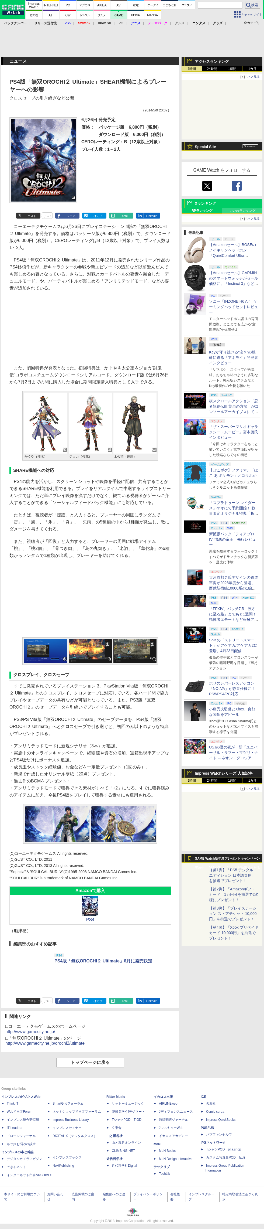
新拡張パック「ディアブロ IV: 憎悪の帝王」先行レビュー (232, 539)
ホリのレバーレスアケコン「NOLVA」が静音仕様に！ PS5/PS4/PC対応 (232, 688)
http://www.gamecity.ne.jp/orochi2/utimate (45, 1043)
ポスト (31, 215)
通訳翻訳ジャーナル (173, 1120)
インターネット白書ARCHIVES (29, 1175)
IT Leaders (14, 1128)
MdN (157, 1144)
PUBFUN (207, 1128)
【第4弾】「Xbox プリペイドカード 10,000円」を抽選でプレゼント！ (234, 932)
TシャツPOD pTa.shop (223, 1149)
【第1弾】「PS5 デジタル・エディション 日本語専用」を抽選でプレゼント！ (233, 875)
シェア (71, 215)
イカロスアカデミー (173, 1136)
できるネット (16, 1167)
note (125, 215)
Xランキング (205, 203)
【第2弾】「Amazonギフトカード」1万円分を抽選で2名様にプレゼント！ (234, 894)
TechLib (164, 1174)
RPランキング (202, 211)
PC (121, 23)
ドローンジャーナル (21, 1136)
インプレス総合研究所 (23, 1120)
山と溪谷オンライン (126, 1143)
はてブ (97, 215)
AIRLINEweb (168, 1103)
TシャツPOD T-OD (126, 1120)
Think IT (12, 1103)
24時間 (212, 69)
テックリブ (162, 1167)
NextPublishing (63, 1165)
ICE (203, 1097)
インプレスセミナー (67, 1128)
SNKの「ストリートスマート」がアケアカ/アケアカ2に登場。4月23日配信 (233, 645)
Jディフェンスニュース (176, 1112)
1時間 (192, 69)
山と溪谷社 (114, 1136)
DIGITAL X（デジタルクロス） (75, 1136)
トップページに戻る (90, 1062)
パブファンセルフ (219, 1134)
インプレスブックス (67, 1157)
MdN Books (167, 1151)
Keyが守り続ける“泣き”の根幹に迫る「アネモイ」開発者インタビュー (233, 357)
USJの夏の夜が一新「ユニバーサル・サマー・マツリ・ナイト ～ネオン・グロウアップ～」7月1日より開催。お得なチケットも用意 (234, 758)
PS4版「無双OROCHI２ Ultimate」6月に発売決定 (103, 961)
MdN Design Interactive (176, 1159)
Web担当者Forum (19, 1112)
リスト (47, 215)
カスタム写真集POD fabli (225, 1157)
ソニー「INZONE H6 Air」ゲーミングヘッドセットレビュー (233, 306)
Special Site (205, 147)
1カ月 (252, 69)
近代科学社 (114, 1159)
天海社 (211, 1103)
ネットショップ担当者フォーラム (77, 1112)
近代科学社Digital (124, 1165)
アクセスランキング (212, 61)
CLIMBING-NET (123, 1151)
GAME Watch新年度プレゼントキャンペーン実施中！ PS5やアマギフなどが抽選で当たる (227, 860)
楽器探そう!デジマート (128, 1112)
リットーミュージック (128, 1103)
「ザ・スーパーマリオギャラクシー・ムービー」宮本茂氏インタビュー (233, 432)
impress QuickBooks (220, 1120)
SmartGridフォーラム (68, 1103)
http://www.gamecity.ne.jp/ (30, 1031)
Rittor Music (115, 1097)
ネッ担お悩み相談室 (21, 1144)
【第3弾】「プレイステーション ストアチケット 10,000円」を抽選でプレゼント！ (233, 913)
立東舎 (116, 1128)
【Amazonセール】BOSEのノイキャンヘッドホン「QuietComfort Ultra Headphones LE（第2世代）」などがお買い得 (232, 255)
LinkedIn (152, 215)
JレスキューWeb (171, 1128)
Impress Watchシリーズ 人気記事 (224, 773)
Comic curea (215, 1112)
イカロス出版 (163, 1097)
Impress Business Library (71, 1120)
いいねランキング (242, 211)
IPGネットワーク (213, 1143)
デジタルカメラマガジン (24, 1159)
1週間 (232, 69)
